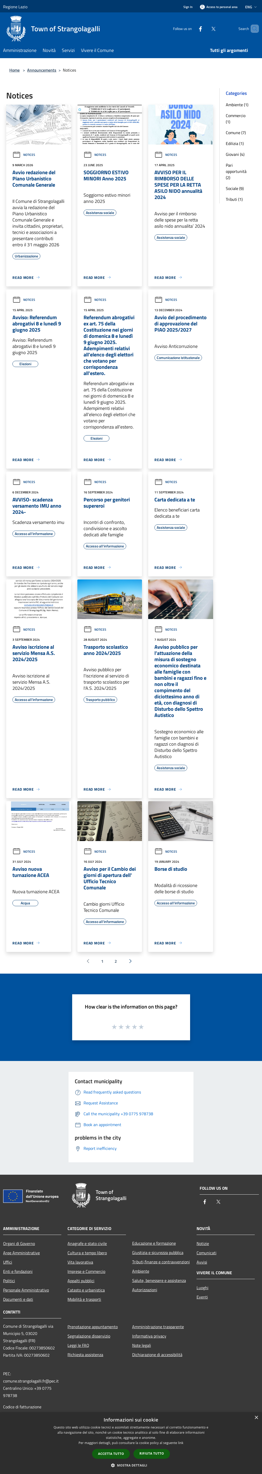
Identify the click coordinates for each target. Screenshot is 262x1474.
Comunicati (206, 1253)
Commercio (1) (235, 118)
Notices (23, 154)
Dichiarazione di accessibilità (157, 1354)
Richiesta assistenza (85, 1354)
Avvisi (202, 1262)
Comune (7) (236, 132)
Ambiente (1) (237, 105)
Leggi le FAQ (78, 1345)
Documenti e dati (18, 1299)
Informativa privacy (149, 1336)
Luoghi (202, 1288)
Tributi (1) (234, 199)
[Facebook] (191, 28)
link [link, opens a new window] (180, 1443)
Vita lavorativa (80, 1262)
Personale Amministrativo (26, 1290)
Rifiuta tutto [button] (151, 1453)
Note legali (141, 1345)
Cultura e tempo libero (87, 1253)
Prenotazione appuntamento (93, 1327)
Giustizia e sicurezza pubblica (157, 1252)
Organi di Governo (19, 1243)
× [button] (256, 1418)
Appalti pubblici (81, 1281)
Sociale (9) (235, 188)
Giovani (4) (235, 154)
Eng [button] (251, 7)
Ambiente (140, 1271)
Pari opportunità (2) (236, 171)
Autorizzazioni (144, 1290)
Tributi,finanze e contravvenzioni (161, 1262)
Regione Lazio (15, 7)
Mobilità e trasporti (84, 1299)
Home (14, 70)
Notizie (203, 1243)
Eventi (202, 1297)
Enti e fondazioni (18, 1271)
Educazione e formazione (154, 1243)
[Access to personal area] (218, 7)
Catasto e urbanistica (86, 1290)
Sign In (188, 6)
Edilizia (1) (235, 143)
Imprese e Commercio (86, 1271)
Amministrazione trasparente (158, 1327)
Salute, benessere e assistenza (159, 1280)
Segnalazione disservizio (89, 1336)
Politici (9, 1281)
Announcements (41, 70)
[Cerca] (252, 28)
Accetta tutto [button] (111, 1454)
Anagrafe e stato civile (87, 1243)
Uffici (7, 1262)
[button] (131, 1465)
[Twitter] (204, 28)
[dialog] (131, 1443)
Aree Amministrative (21, 1253)
